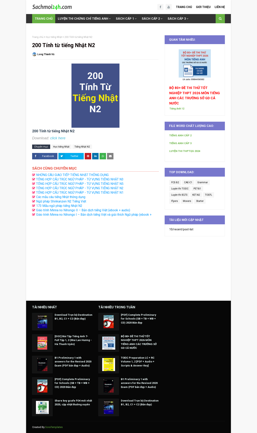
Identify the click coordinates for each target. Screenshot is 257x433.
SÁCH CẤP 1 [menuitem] (125, 18)
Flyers (174, 201)
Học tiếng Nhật (54, 37)
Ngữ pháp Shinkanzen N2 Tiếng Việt (61, 201)
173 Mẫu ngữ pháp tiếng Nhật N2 (59, 206)
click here (57, 138)
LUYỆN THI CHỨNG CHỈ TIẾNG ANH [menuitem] (83, 18)
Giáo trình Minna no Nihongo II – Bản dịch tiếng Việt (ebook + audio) (83, 210)
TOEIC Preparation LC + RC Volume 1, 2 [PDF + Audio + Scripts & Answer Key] (137, 361)
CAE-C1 (188, 182)
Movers (187, 201)
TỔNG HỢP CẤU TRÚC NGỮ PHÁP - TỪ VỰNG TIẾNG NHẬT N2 (79, 188)
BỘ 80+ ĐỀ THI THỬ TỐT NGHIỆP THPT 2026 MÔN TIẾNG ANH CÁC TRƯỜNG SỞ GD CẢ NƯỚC (194, 95)
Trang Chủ (184, 7)
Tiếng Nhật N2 (82, 146)
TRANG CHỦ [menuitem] (44, 18)
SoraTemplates (54, 427)
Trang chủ (37, 37)
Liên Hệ (220, 7)
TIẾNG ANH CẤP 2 (180, 135)
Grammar (202, 182)
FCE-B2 (175, 182)
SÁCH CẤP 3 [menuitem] (177, 18)
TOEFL (208, 194)
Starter (200, 201)
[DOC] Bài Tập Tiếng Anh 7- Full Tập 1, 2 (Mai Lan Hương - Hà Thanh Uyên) (73, 340)
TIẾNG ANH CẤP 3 (180, 143)
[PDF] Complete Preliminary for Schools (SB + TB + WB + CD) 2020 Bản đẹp (72, 383)
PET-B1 (197, 188)
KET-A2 (196, 194)
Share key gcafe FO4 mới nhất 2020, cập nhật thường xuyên (73, 402)
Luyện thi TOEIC (180, 188)
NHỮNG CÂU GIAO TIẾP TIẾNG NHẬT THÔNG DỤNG (72, 175)
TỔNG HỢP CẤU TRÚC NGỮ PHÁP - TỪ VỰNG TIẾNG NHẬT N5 (79, 184)
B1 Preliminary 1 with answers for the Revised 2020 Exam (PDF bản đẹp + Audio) (73, 361)
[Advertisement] (95, 256)
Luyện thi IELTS (179, 194)
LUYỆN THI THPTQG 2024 (184, 151)
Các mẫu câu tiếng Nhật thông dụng (60, 197)
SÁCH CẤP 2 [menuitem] (151, 18)
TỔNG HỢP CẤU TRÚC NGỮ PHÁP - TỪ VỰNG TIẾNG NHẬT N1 (79, 192)
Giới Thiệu (203, 7)
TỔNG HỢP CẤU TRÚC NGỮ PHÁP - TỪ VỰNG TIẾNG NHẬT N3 (79, 179)
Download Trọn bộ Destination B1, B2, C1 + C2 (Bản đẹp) (73, 316)
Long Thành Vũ (45, 54)
